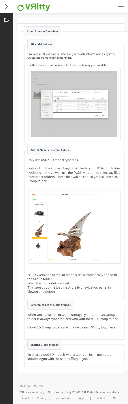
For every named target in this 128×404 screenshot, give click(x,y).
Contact (100, 398)
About (25, 398)
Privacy (41, 398)
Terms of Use (62, 398)
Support (82, 398)
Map (115, 398)
